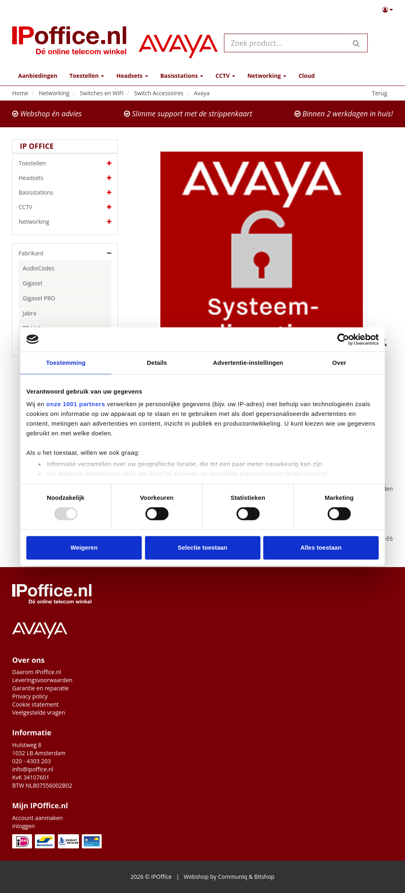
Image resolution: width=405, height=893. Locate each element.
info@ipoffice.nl (32, 769)
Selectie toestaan (203, 547)
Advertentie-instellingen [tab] (248, 362)
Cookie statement (35, 704)
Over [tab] (339, 362)
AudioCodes (38, 268)
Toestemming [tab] (66, 362)
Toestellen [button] (86, 75)
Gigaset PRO (39, 298)
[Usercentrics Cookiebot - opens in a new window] (343, 339)
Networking (65, 222)
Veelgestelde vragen (38, 712)
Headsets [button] (132, 75)
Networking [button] (266, 75)
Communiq (232, 876)
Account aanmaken (37, 818)
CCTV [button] (225, 75)
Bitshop (264, 876)
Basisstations (65, 192)
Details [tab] (157, 362)
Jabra (29, 313)
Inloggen (23, 826)
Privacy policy (30, 696)
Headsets (65, 178)
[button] (387, 9)
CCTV (65, 207)
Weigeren (84, 547)
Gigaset (33, 283)
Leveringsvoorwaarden (42, 680)
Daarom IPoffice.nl (36, 672)
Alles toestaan (321, 547)
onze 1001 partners (75, 403)
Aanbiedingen (37, 75)
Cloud (306, 75)
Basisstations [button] (181, 75)
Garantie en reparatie (40, 688)
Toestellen (65, 163)
